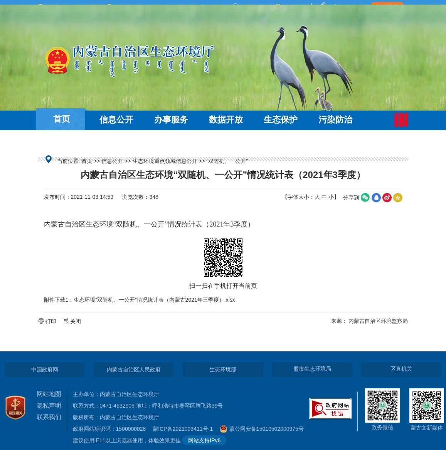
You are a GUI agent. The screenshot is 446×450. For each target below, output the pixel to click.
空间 (397, 197)
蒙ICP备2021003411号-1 (184, 429)
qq (376, 197)
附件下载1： (59, 300)
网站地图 (49, 394)
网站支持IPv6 (204, 440)
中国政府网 (44, 369)
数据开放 (226, 119)
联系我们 (49, 417)
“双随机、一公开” (227, 161)
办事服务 (171, 119)
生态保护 (281, 119)
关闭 (72, 321)
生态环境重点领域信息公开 (165, 161)
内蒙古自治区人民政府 (134, 369)
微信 (365, 197)
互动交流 (62, 141)
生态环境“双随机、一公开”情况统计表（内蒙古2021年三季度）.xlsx (154, 300)
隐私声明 (49, 405)
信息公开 (116, 119)
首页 (61, 119)
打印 (48, 321)
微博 (387, 197)
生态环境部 (222, 369)
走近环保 (116, 141)
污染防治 (335, 119)
